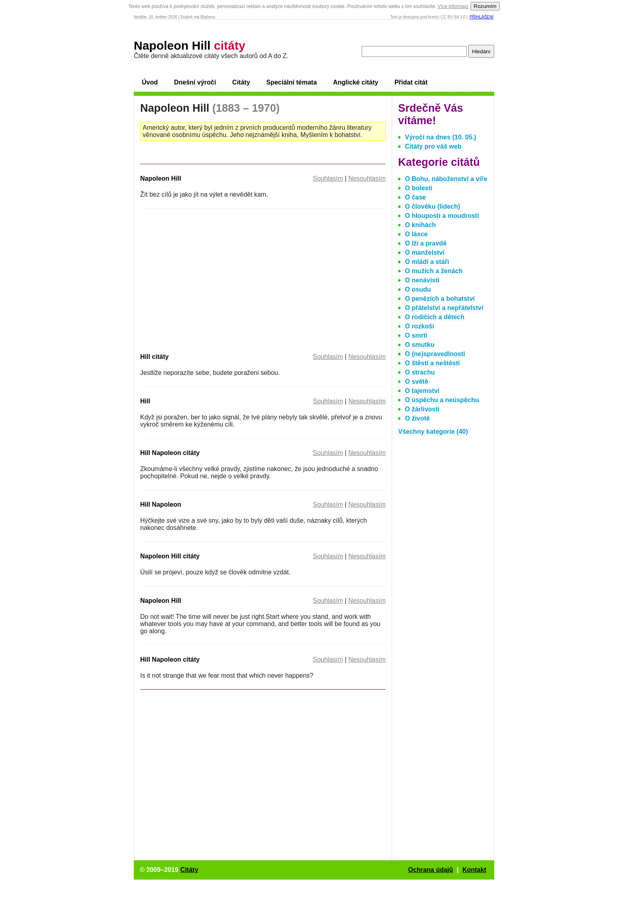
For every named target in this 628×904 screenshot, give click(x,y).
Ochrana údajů (430, 869)
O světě (416, 381)
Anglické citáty (355, 82)
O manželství (425, 252)
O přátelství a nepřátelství (444, 307)
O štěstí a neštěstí (432, 363)
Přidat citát (411, 82)
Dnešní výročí (195, 82)
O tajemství (422, 390)
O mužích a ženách (434, 271)
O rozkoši (419, 326)
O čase (415, 197)
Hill (145, 401)
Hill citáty (154, 356)
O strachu (420, 372)
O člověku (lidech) (432, 206)
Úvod (150, 82)
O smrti (416, 335)
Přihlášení (481, 17)
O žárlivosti (422, 409)
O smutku (420, 344)
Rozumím (485, 6)
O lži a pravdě (426, 243)
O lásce (416, 234)
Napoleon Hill (189, 45)
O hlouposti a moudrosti (442, 215)
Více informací (453, 6)
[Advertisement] (207, 279)
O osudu (418, 289)
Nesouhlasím (367, 178)
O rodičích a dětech (434, 317)
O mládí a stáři (427, 261)
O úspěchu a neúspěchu (442, 400)
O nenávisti (422, 280)
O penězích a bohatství (440, 298)
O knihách (420, 224)
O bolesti (418, 188)
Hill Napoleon (160, 504)
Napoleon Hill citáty (169, 556)
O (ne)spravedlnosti (435, 353)
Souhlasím (328, 178)
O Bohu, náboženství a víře (446, 178)
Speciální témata (291, 82)
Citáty (241, 82)
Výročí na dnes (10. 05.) (440, 137)
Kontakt (474, 869)
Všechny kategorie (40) (433, 431)
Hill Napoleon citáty (169, 452)
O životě (417, 418)
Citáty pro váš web (433, 146)
